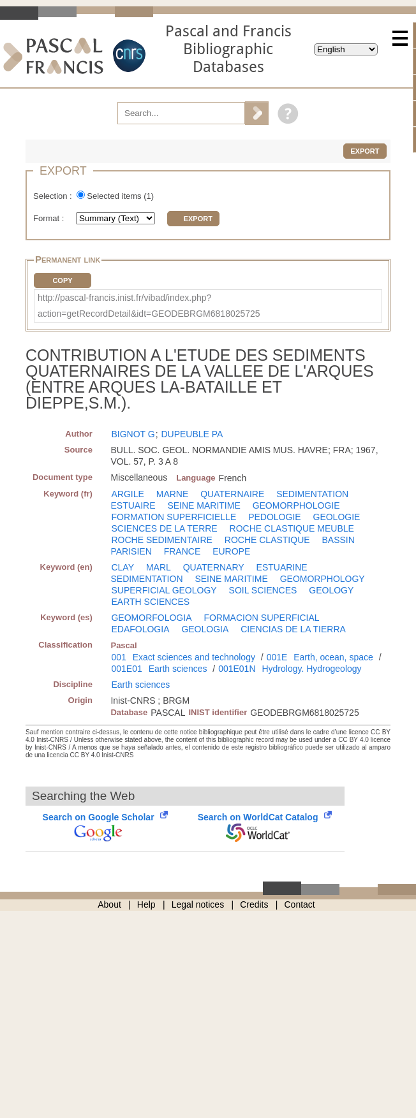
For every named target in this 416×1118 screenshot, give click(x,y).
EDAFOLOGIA (140, 629)
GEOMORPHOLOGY (322, 579)
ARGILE (127, 494)
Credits (254, 904)
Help (146, 904)
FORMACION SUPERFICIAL (261, 618)
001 (118, 657)
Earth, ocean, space (333, 657)
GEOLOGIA (204, 629)
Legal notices (198, 904)
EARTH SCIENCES (150, 602)
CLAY (122, 567)
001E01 (126, 669)
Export (364, 151)
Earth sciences (178, 669)
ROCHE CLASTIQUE (267, 540)
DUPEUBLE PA (192, 434)
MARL (158, 567)
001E (277, 657)
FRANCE (182, 551)
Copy (62, 280)
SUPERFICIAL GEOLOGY (163, 590)
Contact (300, 904)
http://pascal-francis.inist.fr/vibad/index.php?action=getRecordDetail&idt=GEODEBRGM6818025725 (149, 306)
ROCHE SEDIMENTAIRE (161, 540)
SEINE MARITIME (203, 505)
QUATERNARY (213, 567)
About (109, 904)
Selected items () (120, 196)
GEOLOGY (331, 590)
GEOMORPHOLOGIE (296, 505)
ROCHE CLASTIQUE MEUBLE (292, 528)
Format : (49, 218)
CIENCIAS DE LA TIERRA (293, 629)
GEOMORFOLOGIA (151, 618)
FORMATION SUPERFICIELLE (173, 517)
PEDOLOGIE (274, 517)
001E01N (236, 669)
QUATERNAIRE (232, 494)
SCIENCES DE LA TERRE (164, 528)
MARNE (172, 494)
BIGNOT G (132, 434)
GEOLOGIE (336, 517)
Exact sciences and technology (194, 657)
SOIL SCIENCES (263, 590)
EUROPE (231, 551)
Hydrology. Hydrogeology (311, 669)
